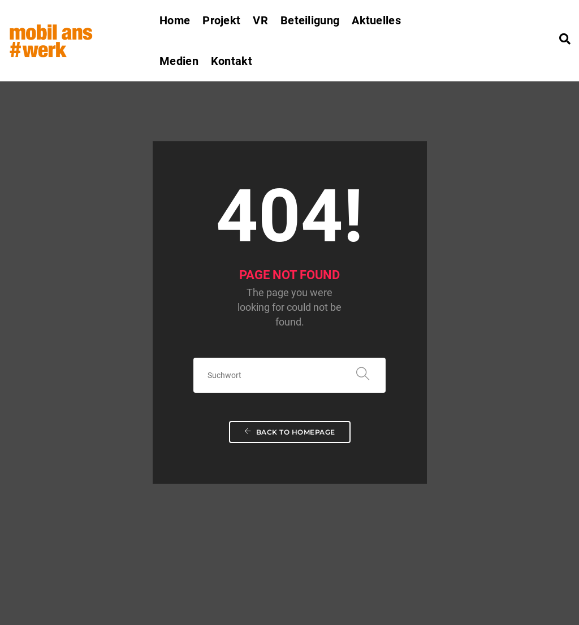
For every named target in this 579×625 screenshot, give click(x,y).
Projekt (221, 20)
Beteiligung (309, 20)
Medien (178, 61)
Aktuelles (376, 20)
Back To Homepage (289, 339)
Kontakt (231, 61)
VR (260, 20)
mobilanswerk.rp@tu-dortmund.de (107, 571)
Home (174, 20)
